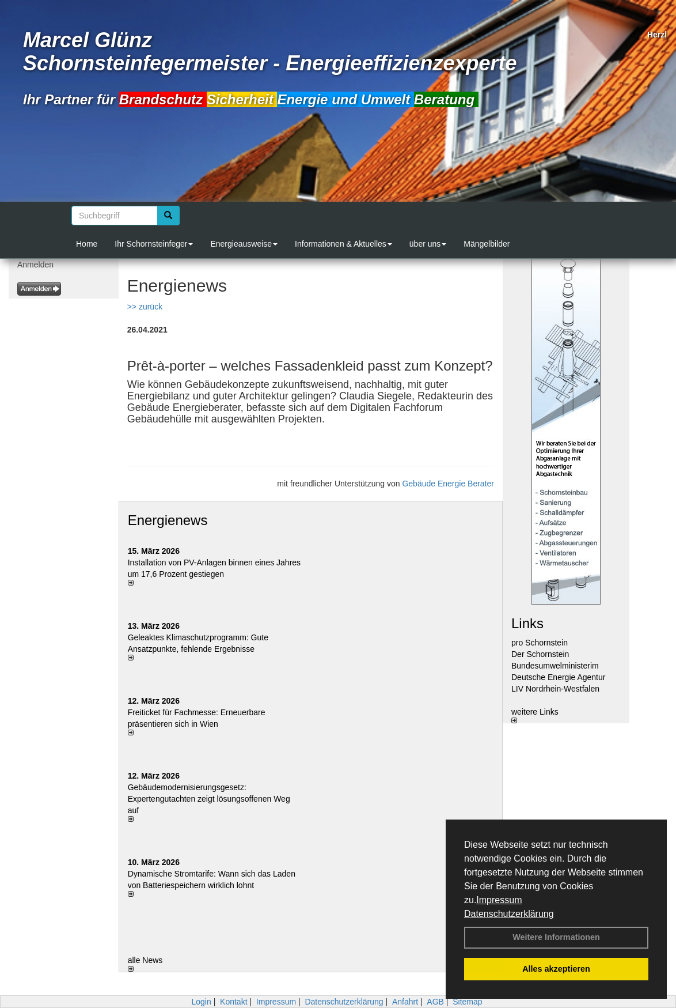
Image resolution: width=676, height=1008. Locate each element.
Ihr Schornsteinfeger (154, 243)
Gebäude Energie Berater (448, 483)
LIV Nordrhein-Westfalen (555, 688)
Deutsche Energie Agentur (558, 677)
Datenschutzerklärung (509, 914)
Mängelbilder (487, 243)
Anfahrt (405, 1001)
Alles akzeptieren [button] (556, 968)
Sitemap (467, 1001)
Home (86, 243)
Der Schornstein (540, 654)
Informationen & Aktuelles (343, 243)
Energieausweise (244, 243)
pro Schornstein (539, 642)
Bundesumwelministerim (555, 665)
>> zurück (144, 306)
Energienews (168, 520)
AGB (435, 1001)
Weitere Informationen (556, 937)
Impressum (499, 900)
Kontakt (233, 1001)
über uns (427, 243)
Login (201, 1001)
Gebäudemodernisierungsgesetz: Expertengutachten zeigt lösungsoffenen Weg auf (209, 799)
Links (527, 623)
